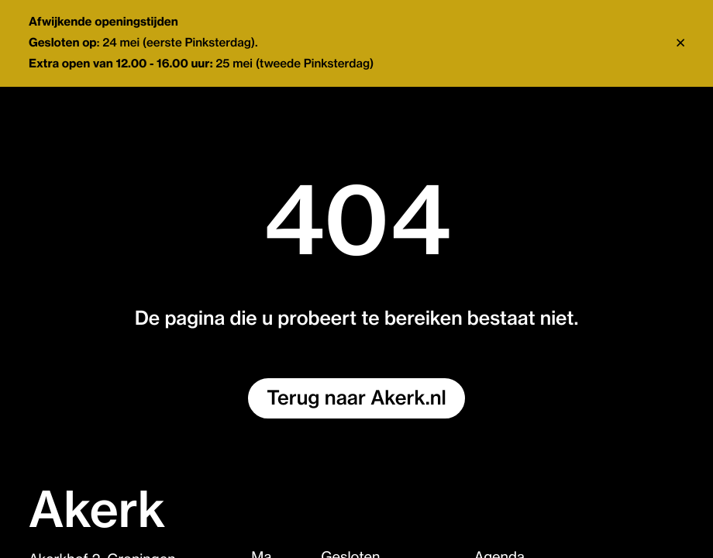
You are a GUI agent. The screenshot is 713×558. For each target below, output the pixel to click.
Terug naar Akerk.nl (356, 398)
